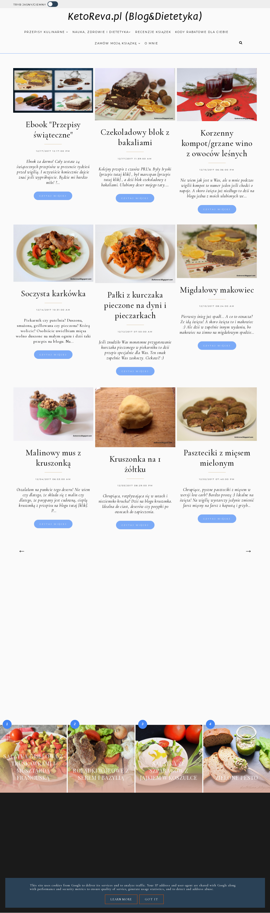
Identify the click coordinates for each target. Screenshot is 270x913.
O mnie (151, 43)
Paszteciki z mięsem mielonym (217, 461)
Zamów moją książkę (118, 43)
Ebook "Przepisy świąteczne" (53, 129)
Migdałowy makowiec (217, 293)
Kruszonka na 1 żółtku (135, 468)
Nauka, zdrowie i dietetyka (102, 32)
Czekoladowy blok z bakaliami (135, 137)
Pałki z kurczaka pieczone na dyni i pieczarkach (135, 308)
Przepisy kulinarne (46, 32)
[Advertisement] (135, 612)
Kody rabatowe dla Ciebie (202, 32)
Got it (151, 899)
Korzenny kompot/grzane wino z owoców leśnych (217, 143)
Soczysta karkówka (53, 297)
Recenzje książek (153, 32)
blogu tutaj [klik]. (73, 509)
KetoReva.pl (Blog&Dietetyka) (135, 16)
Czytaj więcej (53, 195)
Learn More (121, 899)
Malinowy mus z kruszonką (53, 461)
